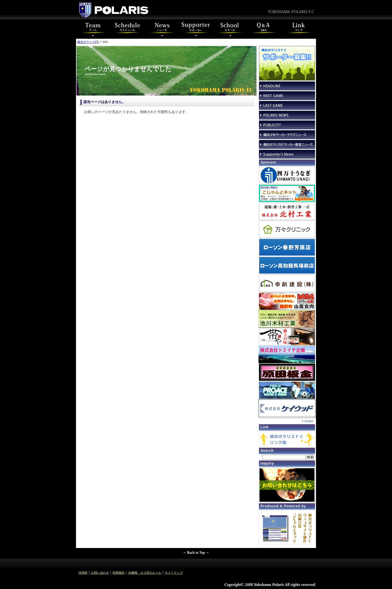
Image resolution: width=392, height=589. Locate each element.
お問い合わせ (100, 572)
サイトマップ (174, 572)
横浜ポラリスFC (88, 42)
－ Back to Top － (196, 552)
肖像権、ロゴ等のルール (144, 572)
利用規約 (118, 572)
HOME (83, 572)
